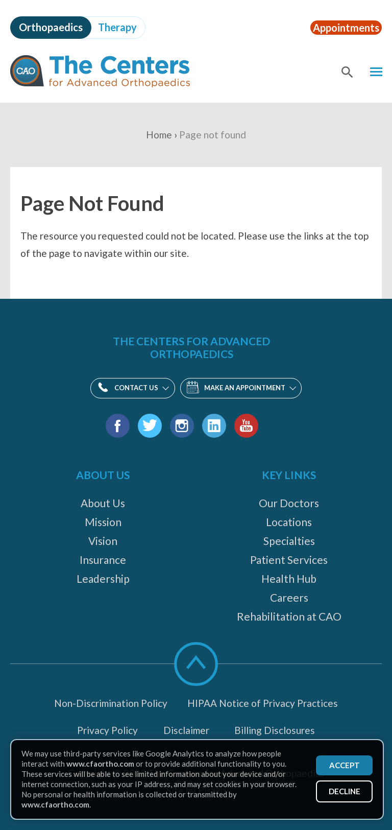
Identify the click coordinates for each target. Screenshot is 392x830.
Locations (289, 521)
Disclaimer (186, 730)
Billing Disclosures (274, 730)
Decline (343, 791)
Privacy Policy (107, 730)
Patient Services (289, 559)
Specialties (289, 540)
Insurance (103, 559)
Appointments (340, 27)
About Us (103, 502)
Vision (102, 540)
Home (159, 134)
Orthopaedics (51, 27)
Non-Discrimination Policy (110, 703)
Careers (289, 597)
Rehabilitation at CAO (289, 616)
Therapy (117, 27)
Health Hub (288, 578)
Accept (343, 764)
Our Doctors (289, 502)
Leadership (103, 578)
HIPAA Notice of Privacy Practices (262, 703)
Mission (103, 521)
